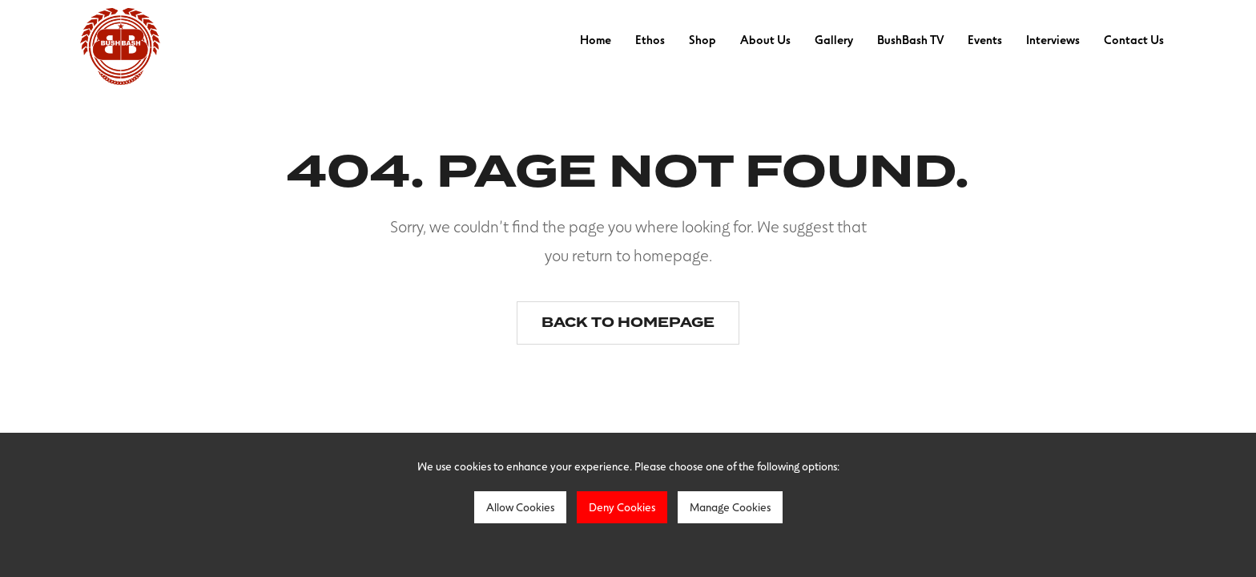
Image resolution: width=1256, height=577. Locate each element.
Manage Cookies (730, 506)
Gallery (834, 39)
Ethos (650, 39)
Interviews (1053, 39)
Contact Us (1134, 39)
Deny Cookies (622, 506)
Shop (702, 39)
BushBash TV (910, 39)
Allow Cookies (520, 506)
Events (985, 39)
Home (595, 39)
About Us (765, 39)
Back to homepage (628, 323)
